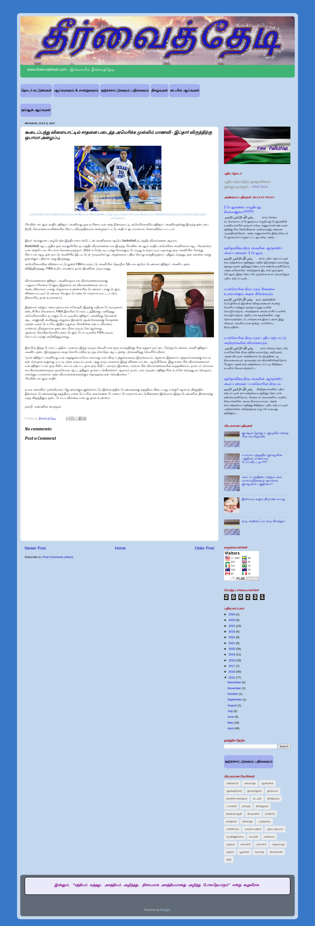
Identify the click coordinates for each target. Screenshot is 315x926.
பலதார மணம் (252, 829)
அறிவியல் (232, 783)
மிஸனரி (245, 844)
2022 (232, 637)
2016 (232, 671)
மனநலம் (269, 836)
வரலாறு (259, 851)
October (233, 693)
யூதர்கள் (244, 851)
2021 (232, 643)
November (234, 688)
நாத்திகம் (231, 821)
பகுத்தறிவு (264, 821)
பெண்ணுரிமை (235, 836)
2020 (232, 648)
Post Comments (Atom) (58, 557)
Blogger (165, 909)
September (235, 699)
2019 (232, 654)
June (231, 716)
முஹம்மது (278, 844)
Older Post (204, 548)
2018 (232, 660)
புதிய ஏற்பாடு (275, 829)
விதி (228, 859)
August (232, 705)
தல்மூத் (246, 806)
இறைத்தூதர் (254, 790)
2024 (232, 626)
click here (259, 186)
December (234, 682)
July (230, 711)
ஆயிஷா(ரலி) (234, 790)
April (230, 728)
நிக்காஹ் (247, 821)
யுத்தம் (230, 851)
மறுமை (230, 844)
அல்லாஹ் (250, 783)
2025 (232, 620)
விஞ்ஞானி (276, 851)
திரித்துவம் (262, 806)
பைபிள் (253, 836)
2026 (232, 614)
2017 (232, 666)
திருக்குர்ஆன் (234, 813)
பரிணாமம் (232, 829)
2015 (232, 677)
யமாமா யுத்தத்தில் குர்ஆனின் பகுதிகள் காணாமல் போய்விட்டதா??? (262, 458)
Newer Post (35, 548)
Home (120, 548)
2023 (232, 631)
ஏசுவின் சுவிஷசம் (236, 798)
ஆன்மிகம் (267, 783)
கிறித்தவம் (273, 798)
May (230, 722)
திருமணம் (253, 813)
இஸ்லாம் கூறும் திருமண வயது (263, 499)
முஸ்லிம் (261, 844)
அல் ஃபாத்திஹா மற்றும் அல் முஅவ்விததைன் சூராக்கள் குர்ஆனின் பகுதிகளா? (262, 480)
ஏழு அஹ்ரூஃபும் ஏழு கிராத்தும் (263, 521)
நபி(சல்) (270, 813)
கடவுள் (257, 798)
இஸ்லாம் (272, 790)
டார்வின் (231, 806)
